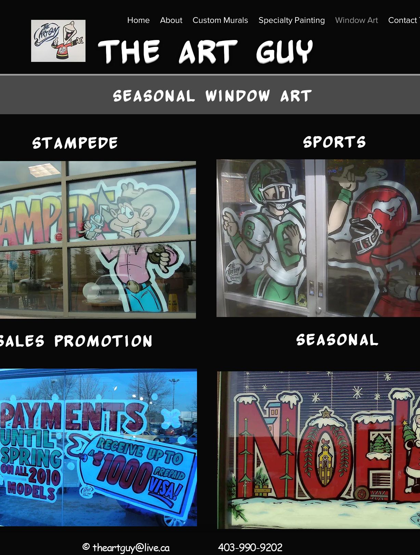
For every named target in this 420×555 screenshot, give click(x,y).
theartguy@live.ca (130, 547)
